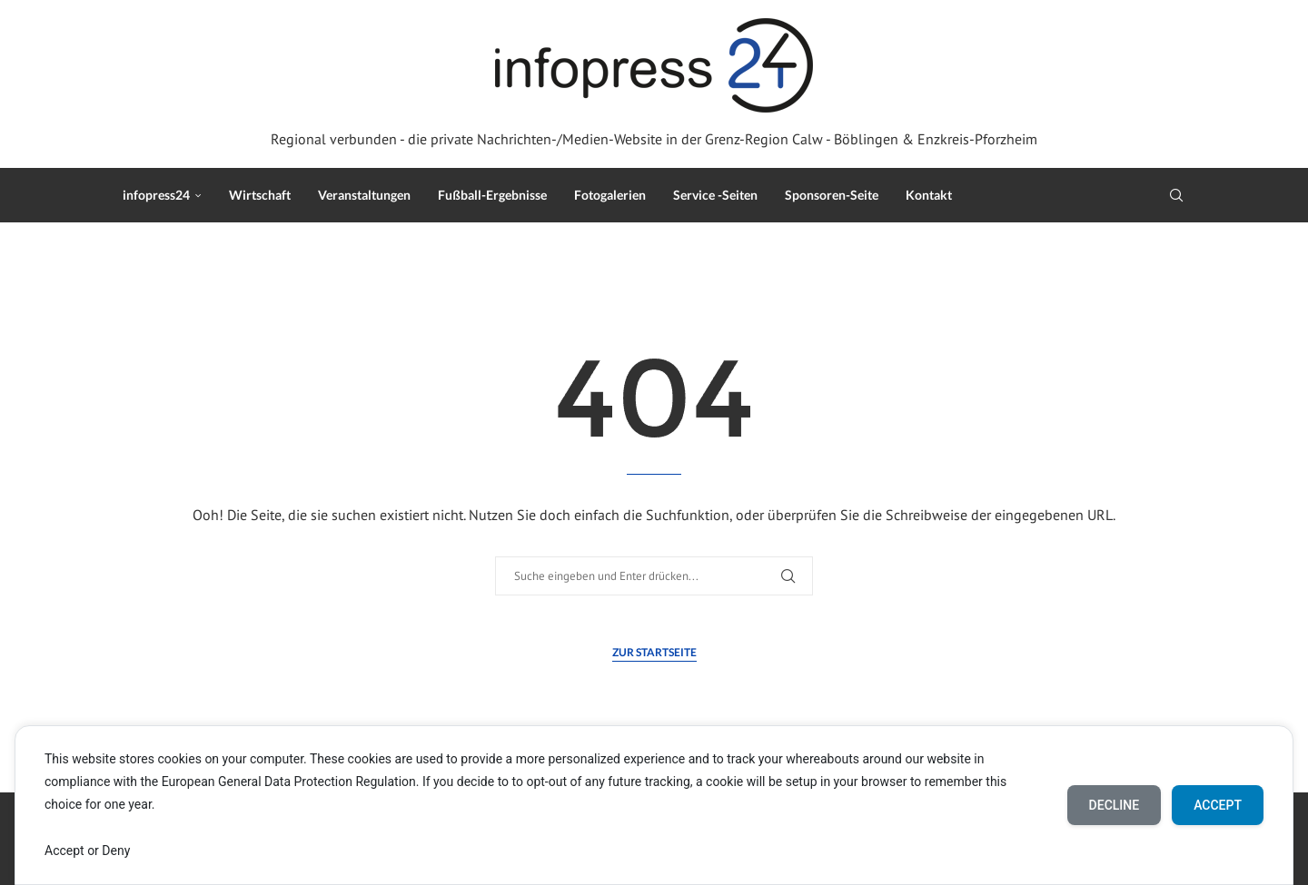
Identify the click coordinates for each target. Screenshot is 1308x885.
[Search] (1176, 195)
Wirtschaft (260, 194)
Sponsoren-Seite (831, 194)
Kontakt (929, 194)
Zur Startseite (654, 652)
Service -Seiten (715, 194)
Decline (1114, 805)
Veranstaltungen (364, 194)
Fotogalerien (610, 194)
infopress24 (156, 194)
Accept (1218, 805)
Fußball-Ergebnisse (492, 194)
